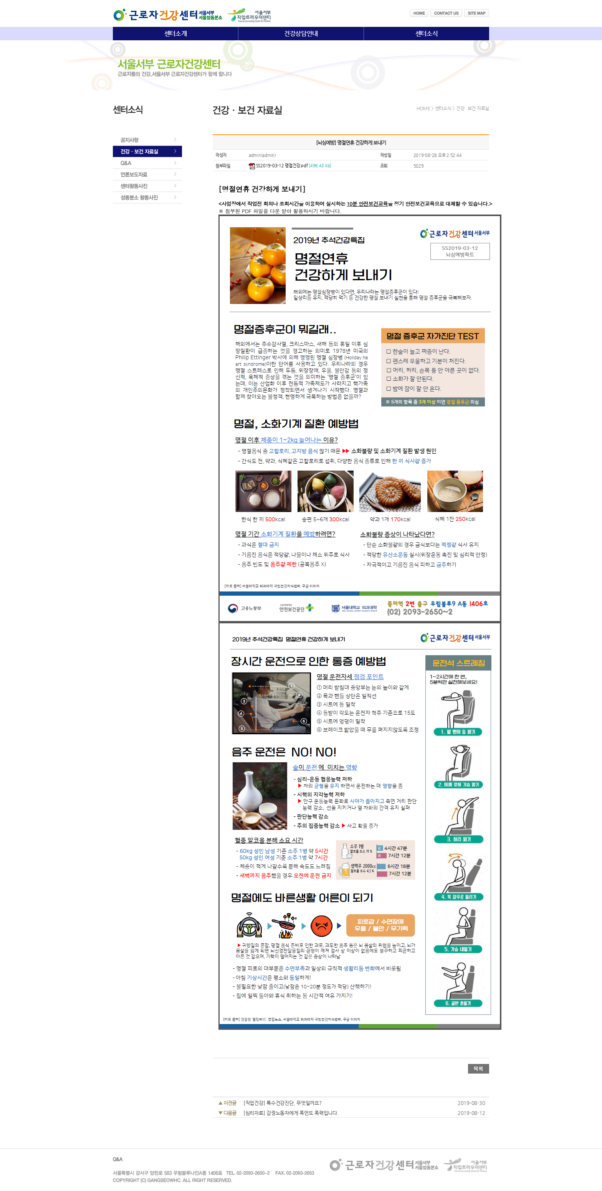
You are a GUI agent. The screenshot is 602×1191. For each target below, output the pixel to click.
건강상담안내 (301, 33)
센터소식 (426, 33)
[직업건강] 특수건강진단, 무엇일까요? (282, 1103)
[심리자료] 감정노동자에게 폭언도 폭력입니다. (291, 1113)
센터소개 (175, 33)
